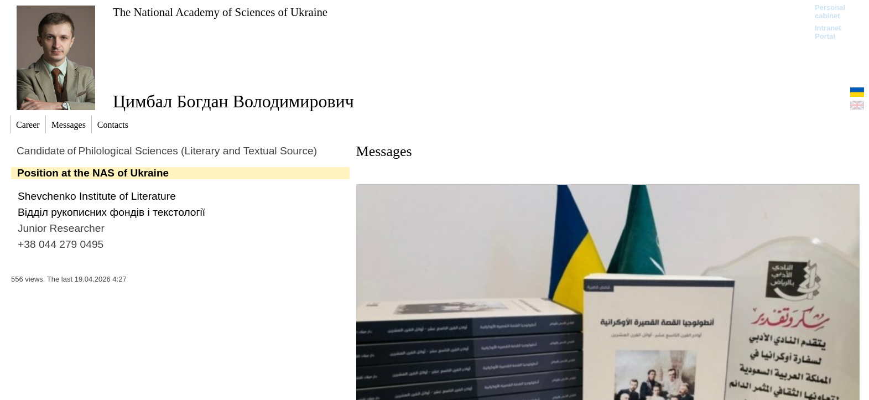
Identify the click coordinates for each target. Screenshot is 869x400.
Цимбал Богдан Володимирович (233, 101)
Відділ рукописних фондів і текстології (111, 212)
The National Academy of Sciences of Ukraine (220, 12)
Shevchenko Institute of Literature (97, 196)
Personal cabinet (830, 11)
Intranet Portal (828, 32)
